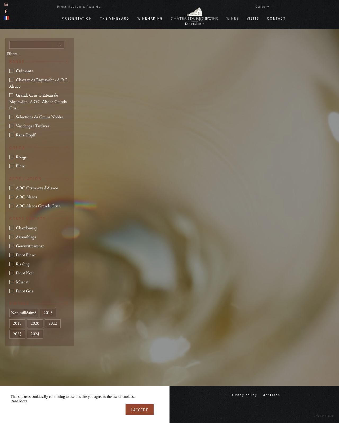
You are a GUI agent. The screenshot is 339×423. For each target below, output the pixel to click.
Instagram (6, 5)
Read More (19, 401)
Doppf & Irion (194, 16)
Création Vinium (324, 416)
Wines (232, 18)
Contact (276, 18)
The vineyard (115, 18)
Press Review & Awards (79, 6)
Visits (253, 18)
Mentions (271, 395)
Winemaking (150, 18)
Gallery (262, 6)
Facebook (6, 11)
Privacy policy (243, 395)
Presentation (77, 18)
